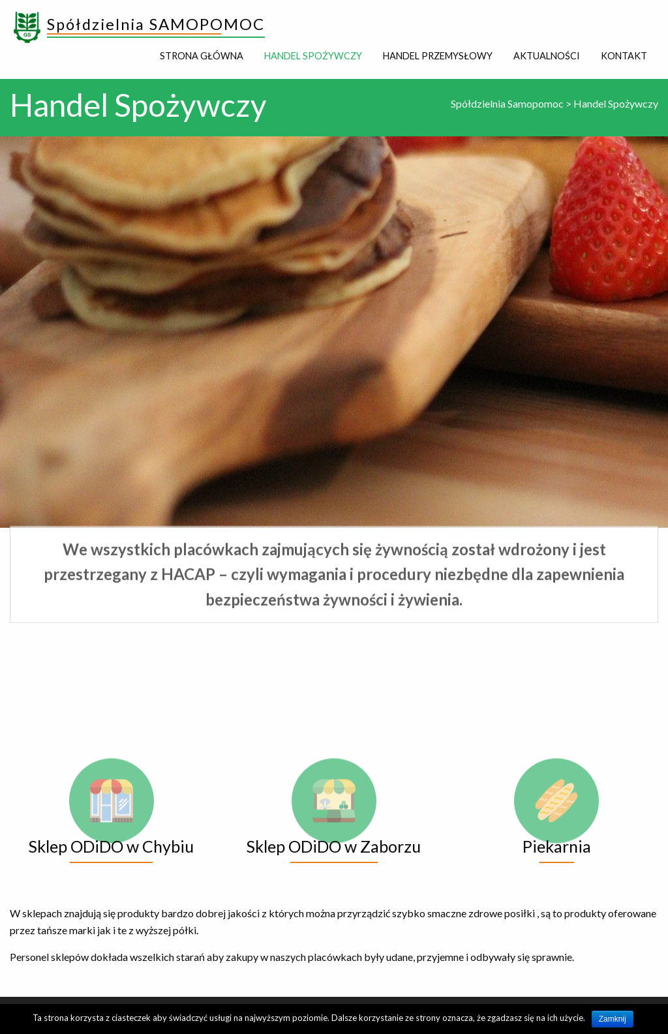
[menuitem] (201, 56)
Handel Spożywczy (313, 55)
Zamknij (612, 1019)
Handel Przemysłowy (438, 55)
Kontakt (624, 55)
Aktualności (546, 55)
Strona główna (201, 55)
